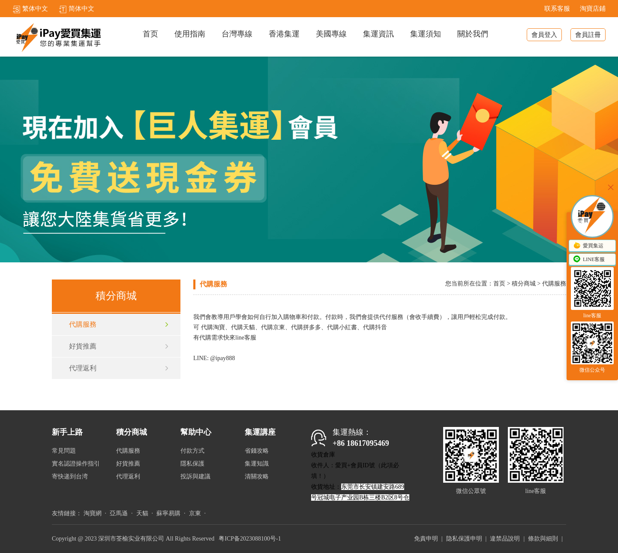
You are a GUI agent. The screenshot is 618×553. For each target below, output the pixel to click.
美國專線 (331, 34)
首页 (150, 34)
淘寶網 (93, 513)
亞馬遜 (119, 513)
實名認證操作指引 (76, 463)
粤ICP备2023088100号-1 (250, 538)
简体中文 (76, 8)
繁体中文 (30, 8)
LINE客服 (589, 259)
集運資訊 (378, 34)
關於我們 (472, 34)
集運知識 (257, 463)
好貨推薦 (82, 346)
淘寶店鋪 (593, 8)
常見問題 (64, 451)
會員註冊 (588, 34)
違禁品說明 (505, 538)
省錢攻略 (257, 451)
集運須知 (425, 34)
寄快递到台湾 (70, 476)
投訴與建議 (195, 476)
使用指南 (189, 34)
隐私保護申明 (464, 538)
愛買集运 (588, 246)
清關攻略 (257, 476)
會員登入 (544, 34)
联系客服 (557, 8)
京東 (195, 513)
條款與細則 (543, 538)
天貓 (142, 513)
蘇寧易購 (168, 513)
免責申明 (426, 538)
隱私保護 (192, 463)
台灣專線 (237, 34)
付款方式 (192, 451)
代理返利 (82, 368)
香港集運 (284, 34)
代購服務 (82, 324)
